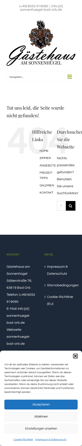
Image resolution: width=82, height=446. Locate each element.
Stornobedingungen (60, 285)
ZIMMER (45, 158)
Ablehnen (41, 416)
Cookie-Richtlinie (23, 439)
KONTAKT (46, 192)
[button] (75, 356)
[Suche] (70, 206)
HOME (44, 150)
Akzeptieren (41, 404)
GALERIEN (47, 185)
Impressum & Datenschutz (50, 439)
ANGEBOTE (48, 165)
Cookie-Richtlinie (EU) (60, 300)
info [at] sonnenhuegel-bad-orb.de (41, 7)
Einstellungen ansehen (41, 428)
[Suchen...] (61, 206)
